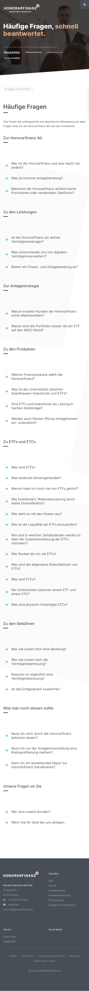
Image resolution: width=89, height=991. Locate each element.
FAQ (51, 880)
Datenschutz (28, 956)
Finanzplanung (56, 900)
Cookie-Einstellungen (44, 961)
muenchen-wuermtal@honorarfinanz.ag (18, 907)
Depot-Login (9, 936)
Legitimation (9, 941)
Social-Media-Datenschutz (52, 956)
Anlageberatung (57, 890)
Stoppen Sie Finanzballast (62, 905)
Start (10, 89)
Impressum (74, 956)
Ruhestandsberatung (60, 895)
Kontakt (52, 885)
